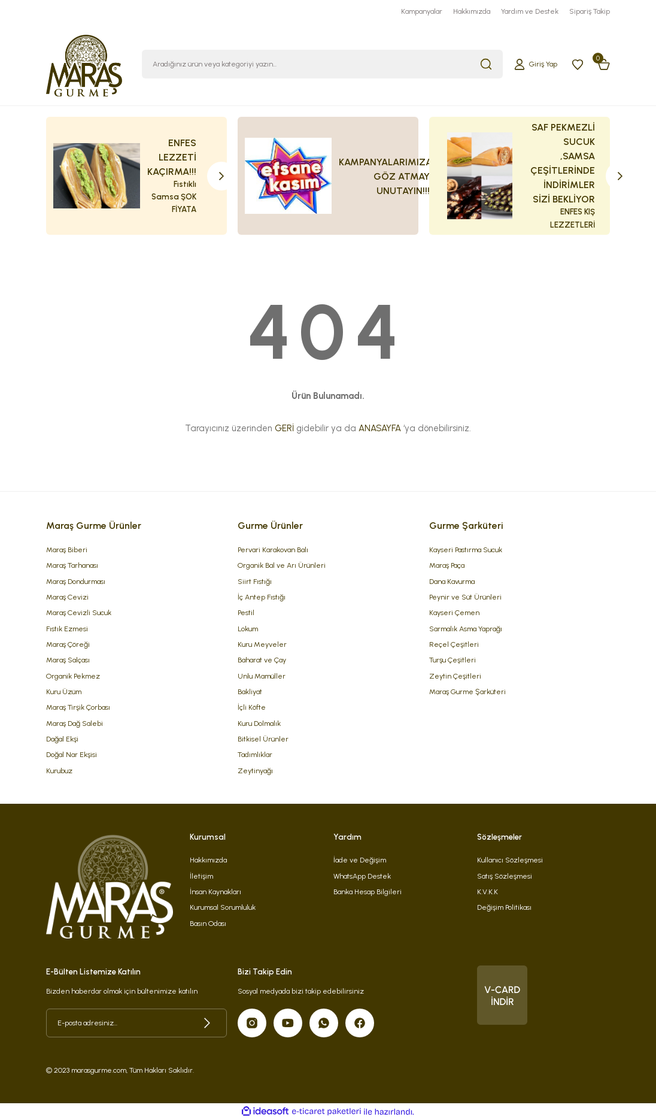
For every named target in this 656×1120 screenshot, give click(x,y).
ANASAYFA (380, 428)
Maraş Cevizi (67, 596)
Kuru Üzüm (63, 691)
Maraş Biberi (66, 549)
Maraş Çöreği (68, 644)
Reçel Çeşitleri (454, 644)
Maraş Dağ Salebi (74, 723)
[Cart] (604, 64)
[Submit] (207, 1023)
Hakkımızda (208, 859)
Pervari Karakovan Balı (273, 549)
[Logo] (84, 63)
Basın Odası (208, 923)
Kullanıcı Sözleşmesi (510, 859)
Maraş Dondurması (75, 581)
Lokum (248, 628)
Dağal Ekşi (62, 738)
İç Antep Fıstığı (262, 596)
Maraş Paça (446, 565)
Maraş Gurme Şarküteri (467, 691)
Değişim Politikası (504, 907)
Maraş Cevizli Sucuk (78, 612)
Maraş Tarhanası (72, 565)
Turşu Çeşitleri (452, 659)
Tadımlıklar (255, 754)
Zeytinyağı (255, 770)
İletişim (201, 875)
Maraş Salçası (68, 659)
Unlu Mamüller (262, 675)
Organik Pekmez (73, 675)
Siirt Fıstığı (255, 581)
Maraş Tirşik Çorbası (78, 707)
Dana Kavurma (452, 581)
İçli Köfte (252, 707)
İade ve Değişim (359, 859)
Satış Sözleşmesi (504, 875)
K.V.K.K (487, 891)
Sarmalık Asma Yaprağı (465, 628)
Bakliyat (250, 691)
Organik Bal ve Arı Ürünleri (282, 565)
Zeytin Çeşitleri (455, 675)
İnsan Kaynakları (215, 891)
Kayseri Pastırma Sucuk (465, 549)
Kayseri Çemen (454, 612)
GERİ (284, 428)
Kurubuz (59, 770)
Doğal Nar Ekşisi (71, 754)
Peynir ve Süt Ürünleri (465, 596)
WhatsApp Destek (362, 875)
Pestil (246, 612)
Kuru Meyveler (262, 644)
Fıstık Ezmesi (67, 628)
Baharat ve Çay (262, 659)
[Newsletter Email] (136, 1023)
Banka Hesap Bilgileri (367, 891)
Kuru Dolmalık (259, 723)
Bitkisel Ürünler (263, 738)
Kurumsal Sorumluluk (223, 907)
